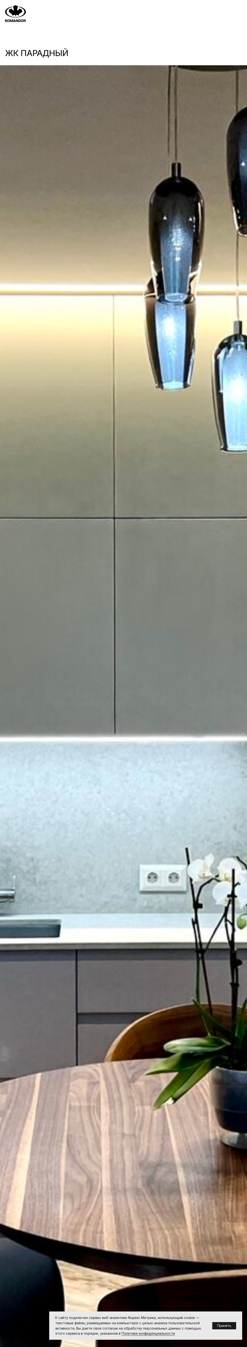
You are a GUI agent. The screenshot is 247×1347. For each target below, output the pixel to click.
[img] (15, 13)
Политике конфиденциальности (148, 1333)
